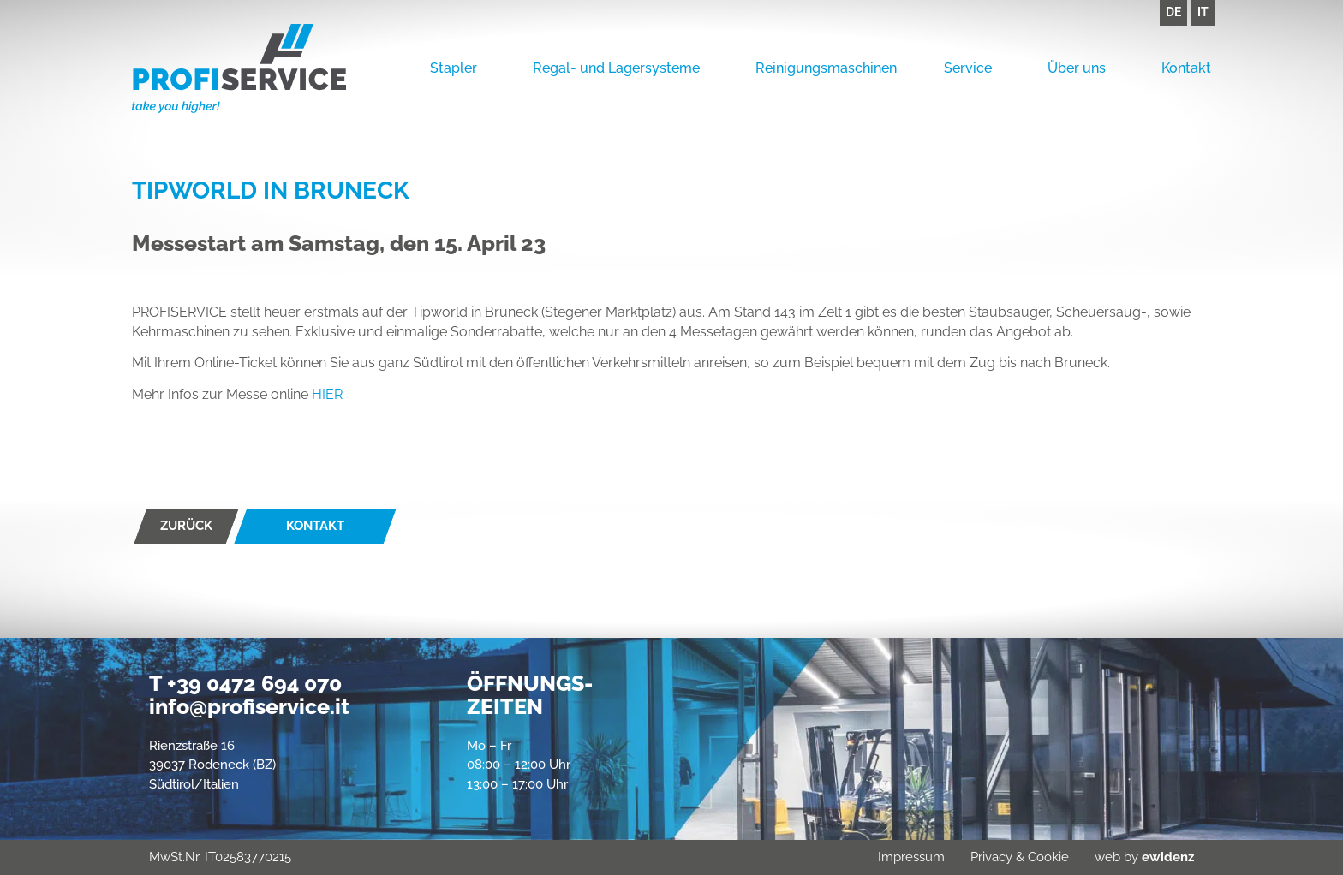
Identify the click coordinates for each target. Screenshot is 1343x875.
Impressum (911, 857)
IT (1203, 12)
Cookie (1048, 857)
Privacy (991, 857)
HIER (327, 394)
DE (1173, 12)
